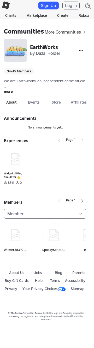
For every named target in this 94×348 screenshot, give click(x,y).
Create (62, 15)
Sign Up (48, 5)
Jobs (38, 272)
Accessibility (75, 280)
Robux (84, 15)
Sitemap (77, 288)
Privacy (11, 288)
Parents (78, 272)
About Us (16, 272)
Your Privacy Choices (44, 288)
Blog (58, 272)
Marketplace (36, 15)
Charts (10, 15)
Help (39, 280)
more (8, 91)
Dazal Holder (48, 53)
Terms (55, 280)
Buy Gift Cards (17, 280)
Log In (71, 5)
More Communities (63, 32)
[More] (81, 50)
